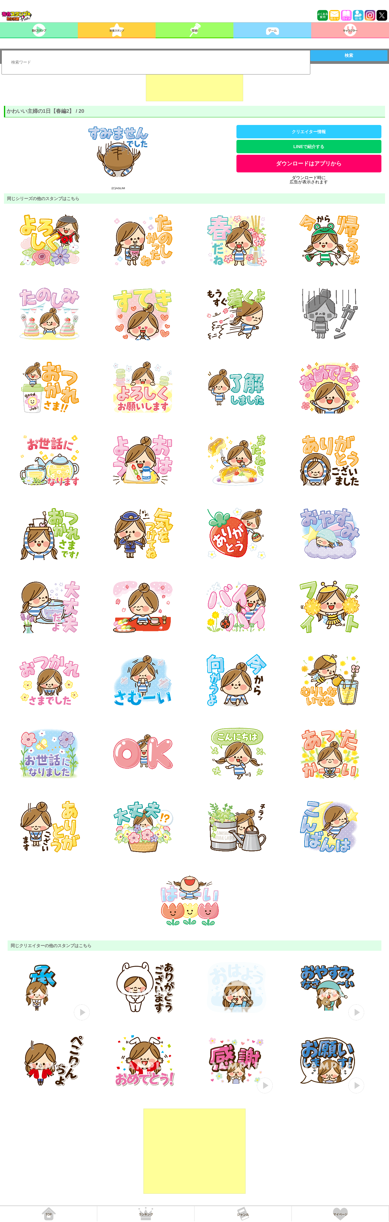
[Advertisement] (194, 86)
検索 (349, 55)
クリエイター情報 (309, 131)
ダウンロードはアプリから (309, 164)
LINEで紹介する (308, 146)
